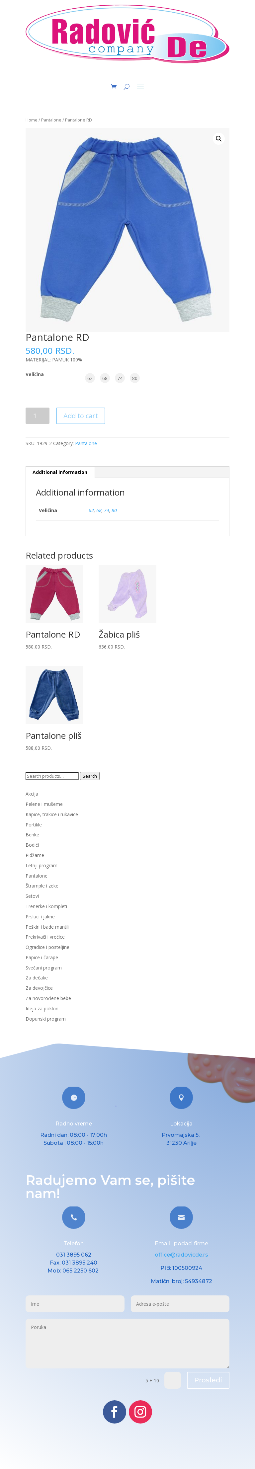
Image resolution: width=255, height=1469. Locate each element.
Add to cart (80, 415)
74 (106, 510)
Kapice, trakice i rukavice (52, 814)
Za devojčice (39, 988)
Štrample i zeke (42, 886)
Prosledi (208, 1380)
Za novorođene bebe (48, 998)
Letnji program (41, 865)
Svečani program (44, 968)
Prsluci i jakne (40, 916)
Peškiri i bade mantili (47, 927)
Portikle (34, 824)
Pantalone (51, 120)
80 (114, 510)
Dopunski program (46, 1019)
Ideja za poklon (42, 1008)
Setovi (32, 896)
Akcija (32, 794)
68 (99, 510)
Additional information (60, 472)
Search (90, 776)
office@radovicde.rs (181, 1255)
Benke (32, 834)
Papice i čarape (42, 957)
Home (32, 120)
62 (91, 510)
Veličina (35, 374)
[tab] (60, 472)
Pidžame (35, 855)
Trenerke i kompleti (46, 906)
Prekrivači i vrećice (45, 937)
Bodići (32, 845)
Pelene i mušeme (44, 804)
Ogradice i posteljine (47, 947)
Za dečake (37, 977)
